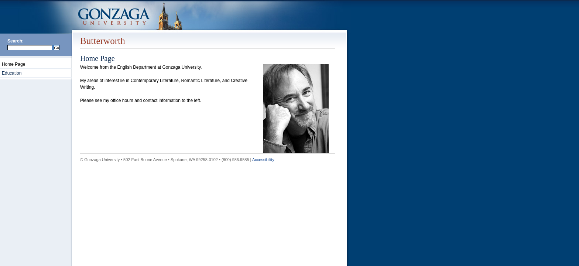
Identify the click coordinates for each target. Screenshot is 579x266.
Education (11, 73)
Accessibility (263, 159)
